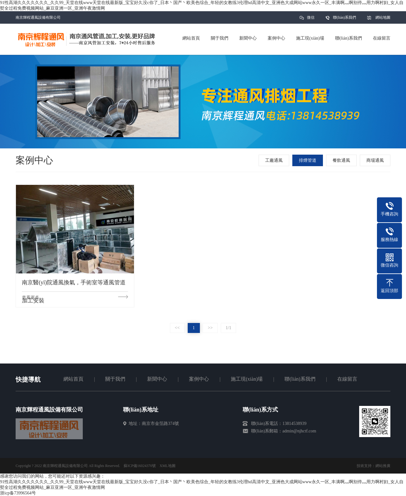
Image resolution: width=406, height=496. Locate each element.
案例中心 (199, 379)
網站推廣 (382, 466)
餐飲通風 (341, 160)
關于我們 (115, 379)
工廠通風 (274, 160)
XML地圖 (168, 466)
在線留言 (347, 379)
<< (177, 327)
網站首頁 (73, 379)
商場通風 (375, 160)
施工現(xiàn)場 (247, 379)
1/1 (228, 327)
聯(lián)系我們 (344, 17)
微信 (310, 19)
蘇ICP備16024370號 (140, 466)
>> (210, 327)
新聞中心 (157, 379)
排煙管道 (307, 160)
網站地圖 (382, 17)
